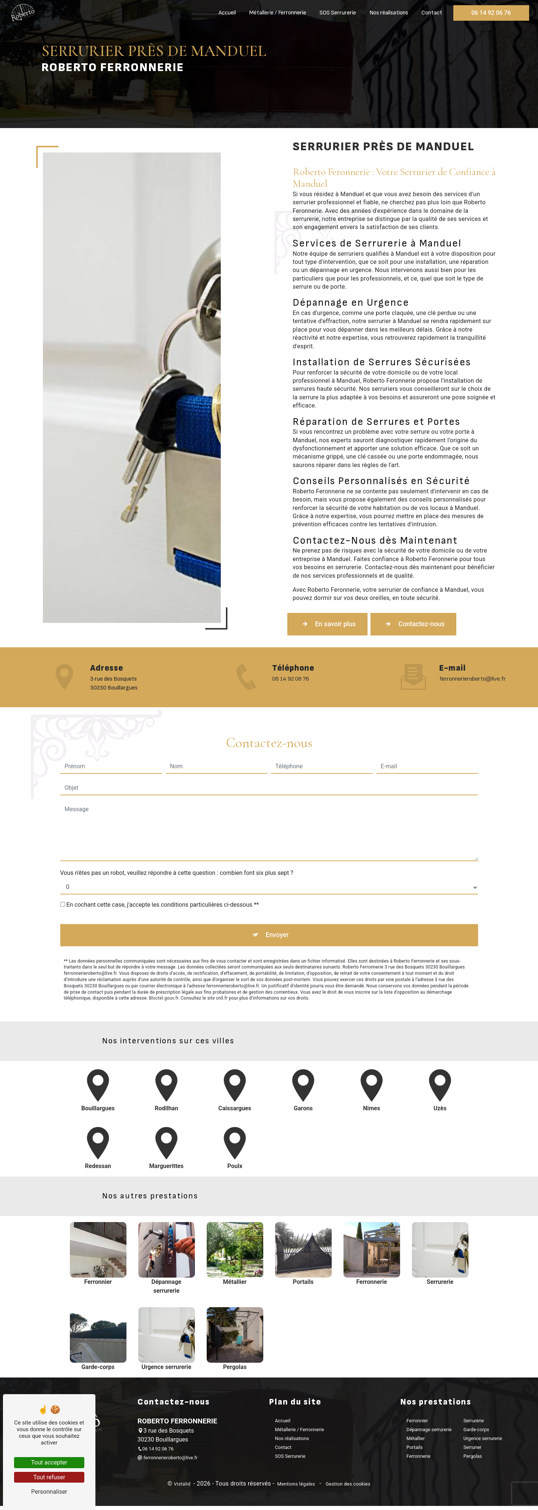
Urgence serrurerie (482, 1442)
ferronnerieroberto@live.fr (168, 1462)
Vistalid (183, 1488)
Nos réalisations (387, 12)
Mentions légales (296, 1488)
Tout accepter (49, 1462)
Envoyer (277, 903)
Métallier (415, 1442)
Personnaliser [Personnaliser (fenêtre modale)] (49, 1491)
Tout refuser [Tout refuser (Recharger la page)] (49, 1477)
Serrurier (472, 1451)
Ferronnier (417, 1424)
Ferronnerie (418, 1460)
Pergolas (472, 1460)
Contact (430, 12)
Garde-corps (476, 1433)
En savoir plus (332, 625)
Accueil (225, 12)
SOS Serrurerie (336, 12)
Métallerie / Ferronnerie (276, 12)
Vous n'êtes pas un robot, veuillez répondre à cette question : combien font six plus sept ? (177, 839)
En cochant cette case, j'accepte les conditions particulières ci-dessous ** (162, 871)
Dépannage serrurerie (428, 1433)
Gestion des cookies (347, 1488)
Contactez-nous (429, 625)
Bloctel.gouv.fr (164, 967)
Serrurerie (473, 1424)
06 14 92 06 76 (490, 12)
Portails (414, 1451)
